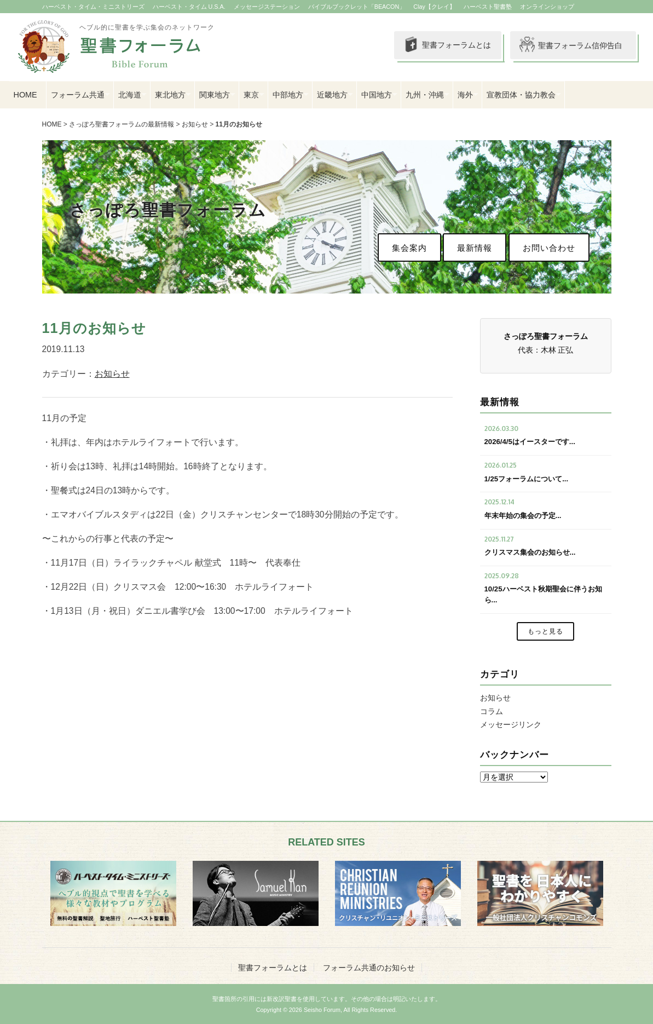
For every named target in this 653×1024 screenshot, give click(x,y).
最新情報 (474, 247)
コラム (491, 711)
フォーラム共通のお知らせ (369, 967)
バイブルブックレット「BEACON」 (357, 6)
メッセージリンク (510, 724)
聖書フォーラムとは (442, 45)
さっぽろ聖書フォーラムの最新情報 (121, 124)
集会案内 (409, 247)
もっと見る (545, 631)
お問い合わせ (549, 247)
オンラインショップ (547, 6)
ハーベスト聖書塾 (488, 6)
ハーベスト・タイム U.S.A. (189, 6)
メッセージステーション (267, 6)
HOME (25, 94)
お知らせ (195, 124)
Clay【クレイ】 (434, 6)
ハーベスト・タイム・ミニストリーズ (93, 6)
